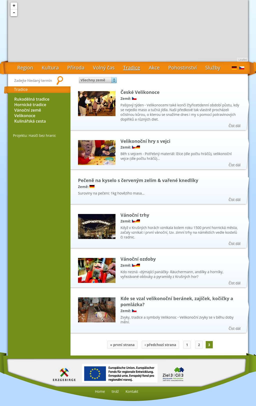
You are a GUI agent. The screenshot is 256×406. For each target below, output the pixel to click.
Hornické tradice (30, 104)
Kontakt (132, 391)
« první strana (122, 344)
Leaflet (242, 59)
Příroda (75, 67)
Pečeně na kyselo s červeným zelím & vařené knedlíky (138, 180)
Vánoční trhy (134, 215)
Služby (212, 67)
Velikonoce (24, 115)
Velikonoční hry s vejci (145, 141)
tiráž (115, 391)
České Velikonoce (140, 92)
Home (100, 391)
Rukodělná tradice (32, 99)
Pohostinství (182, 67)
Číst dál (234, 125)
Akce (154, 67)
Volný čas (104, 67)
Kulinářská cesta (30, 121)
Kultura (50, 67)
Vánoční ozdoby (138, 259)
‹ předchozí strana (160, 344)
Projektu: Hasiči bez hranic (34, 135)
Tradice (131, 67)
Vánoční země (27, 110)
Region (25, 67)
